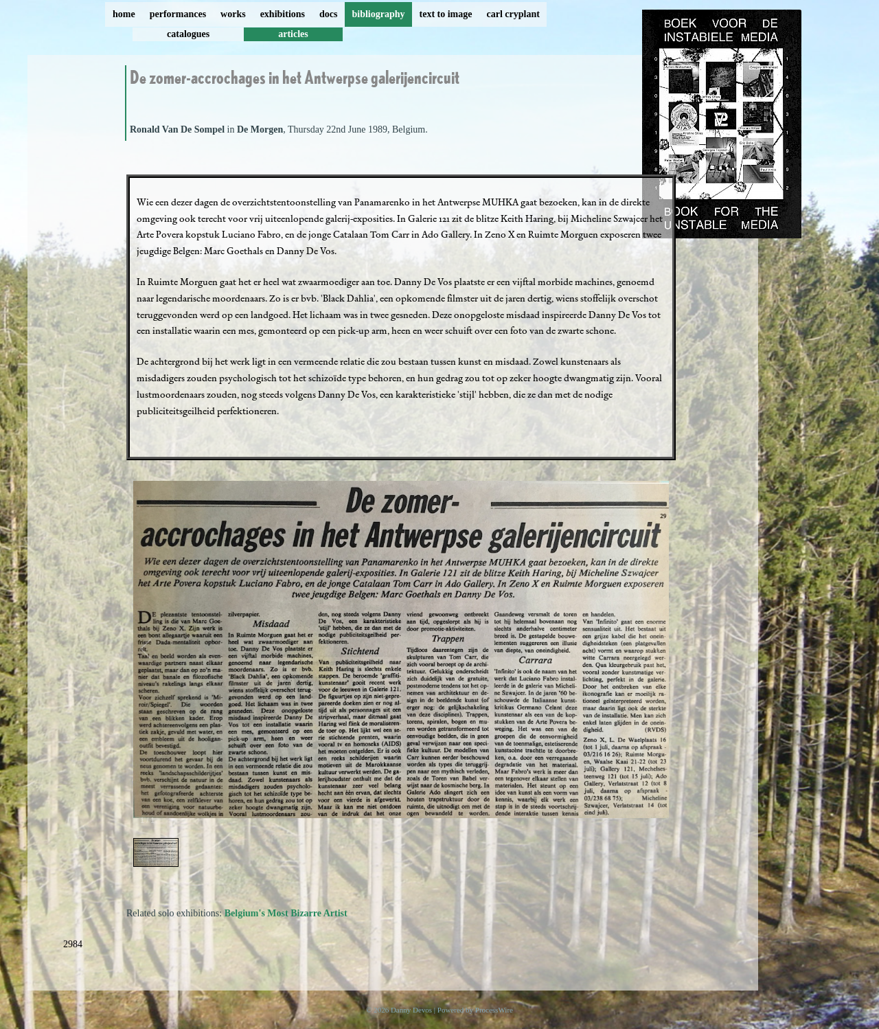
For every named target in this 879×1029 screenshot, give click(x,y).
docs (328, 14)
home (124, 14)
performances (178, 14)
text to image (446, 14)
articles (293, 34)
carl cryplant (512, 14)
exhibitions (282, 14)
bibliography (378, 14)
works (233, 14)
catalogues (188, 34)
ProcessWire (494, 1010)
